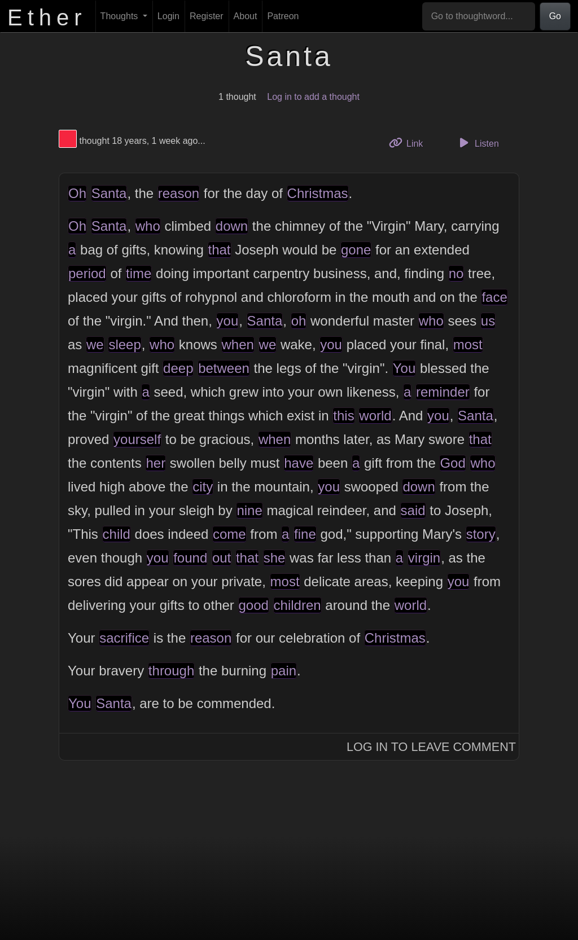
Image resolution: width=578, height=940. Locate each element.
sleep (124, 344)
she (275, 557)
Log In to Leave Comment (431, 747)
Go (555, 16)
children (297, 605)
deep (178, 368)
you (228, 320)
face (494, 297)
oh (298, 320)
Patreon (283, 16)
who (147, 226)
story (481, 534)
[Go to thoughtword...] (478, 16)
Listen (477, 142)
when (238, 344)
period (87, 273)
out (221, 557)
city (202, 486)
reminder (443, 391)
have (298, 463)
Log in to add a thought (313, 97)
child (116, 534)
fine (305, 534)
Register (207, 16)
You (404, 368)
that (219, 249)
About (245, 16)
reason (178, 193)
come (229, 534)
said (413, 510)
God (452, 463)
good (254, 605)
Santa (109, 193)
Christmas (317, 193)
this (343, 415)
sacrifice (124, 637)
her (155, 463)
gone (356, 249)
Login (168, 16)
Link (410, 142)
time (138, 273)
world (375, 415)
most (468, 344)
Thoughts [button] (120, 16)
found (190, 557)
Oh (77, 193)
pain (283, 670)
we (95, 344)
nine (249, 510)
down (232, 226)
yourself (137, 439)
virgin (424, 557)
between (223, 368)
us (488, 320)
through (171, 670)
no (456, 273)
